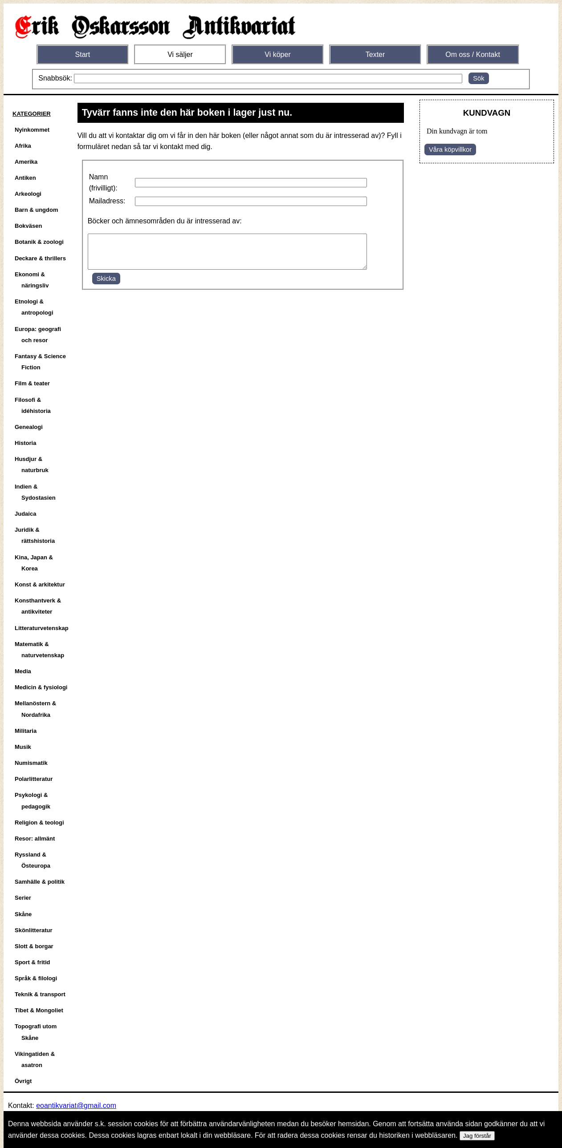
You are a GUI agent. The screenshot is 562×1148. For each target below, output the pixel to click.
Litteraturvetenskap (42, 628)
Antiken (25, 177)
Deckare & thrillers (40, 258)
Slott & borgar (34, 946)
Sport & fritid (32, 962)
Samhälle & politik (40, 881)
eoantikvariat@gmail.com (76, 1105)
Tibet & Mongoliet (39, 1010)
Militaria (26, 731)
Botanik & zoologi (39, 241)
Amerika (26, 161)
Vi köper (277, 54)
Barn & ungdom (36, 209)
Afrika (23, 145)
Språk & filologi (36, 978)
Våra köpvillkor (450, 149)
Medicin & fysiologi (41, 687)
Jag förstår (477, 1135)
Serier (23, 897)
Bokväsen (28, 225)
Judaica (25, 513)
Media (23, 671)
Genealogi (29, 427)
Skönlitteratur (34, 930)
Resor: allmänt (35, 838)
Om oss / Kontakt (472, 54)
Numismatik (31, 763)
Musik (23, 747)
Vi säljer (180, 54)
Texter (375, 54)
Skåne (23, 914)
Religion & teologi (39, 822)
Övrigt (23, 1081)
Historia (25, 443)
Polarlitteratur (34, 779)
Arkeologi (28, 193)
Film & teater (32, 383)
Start (82, 54)
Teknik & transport (40, 994)
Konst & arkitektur (40, 584)
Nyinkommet (32, 129)
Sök (478, 78)
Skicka (106, 285)
